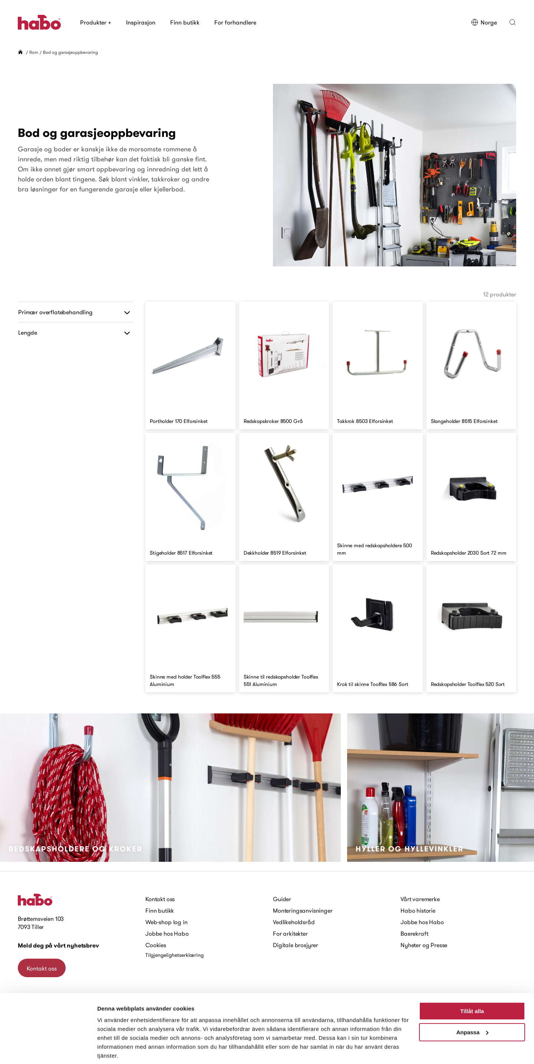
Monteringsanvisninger (303, 910)
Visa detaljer (113, 1049)
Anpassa (472, 1005)
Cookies (155, 945)
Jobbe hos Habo (167, 933)
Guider (282, 899)
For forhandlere (235, 22)
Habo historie (417, 910)
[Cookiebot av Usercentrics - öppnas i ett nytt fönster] (48, 1049)
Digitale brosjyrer (295, 945)
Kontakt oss (160, 899)
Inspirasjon (140, 22)
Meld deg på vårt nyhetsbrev (58, 945)
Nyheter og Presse (423, 945)
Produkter (95, 22)
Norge (484, 22)
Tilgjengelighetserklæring (174, 955)
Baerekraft (414, 933)
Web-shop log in (166, 922)
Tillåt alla (472, 984)
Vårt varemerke (420, 899)
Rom (33, 52)
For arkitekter (290, 933)
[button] (512, 22)
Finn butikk (185, 22)
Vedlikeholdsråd (294, 922)
